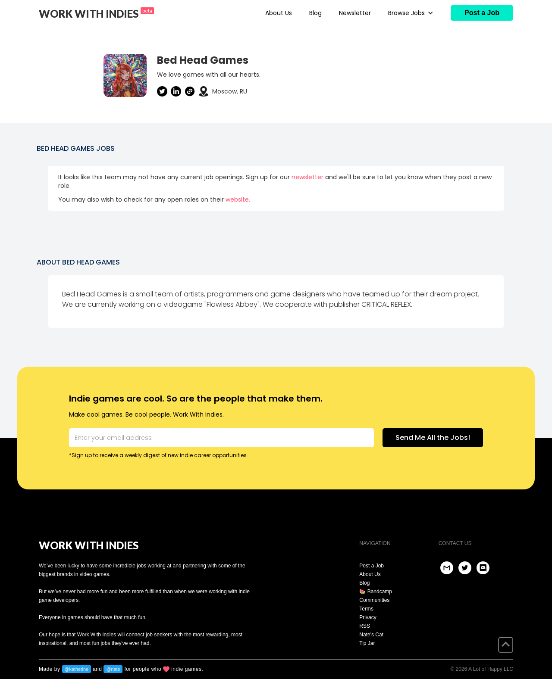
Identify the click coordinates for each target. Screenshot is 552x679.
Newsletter (355, 13)
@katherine (76, 669)
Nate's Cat (371, 635)
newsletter (307, 177)
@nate (113, 669)
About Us (278, 13)
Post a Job (371, 566)
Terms (366, 609)
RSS (364, 626)
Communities (374, 600)
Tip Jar (367, 643)
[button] (411, 13)
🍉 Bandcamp (375, 592)
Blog (315, 13)
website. (238, 199)
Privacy (367, 617)
